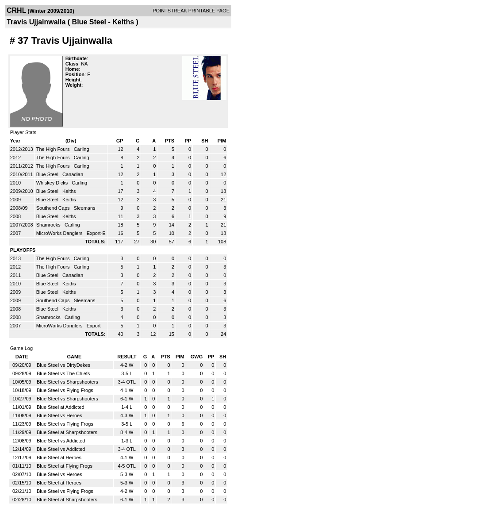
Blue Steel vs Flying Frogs (65, 390)
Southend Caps (53, 208)
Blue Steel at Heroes (59, 457)
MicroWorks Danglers (60, 233)
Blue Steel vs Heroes (59, 415)
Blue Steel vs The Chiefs (63, 373)
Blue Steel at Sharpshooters (67, 432)
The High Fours (53, 149)
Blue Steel (48, 174)
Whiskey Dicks (52, 182)
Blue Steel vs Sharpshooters (67, 381)
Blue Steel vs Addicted (61, 440)
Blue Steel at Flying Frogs (64, 466)
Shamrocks (49, 224)
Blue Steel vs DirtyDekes (63, 365)
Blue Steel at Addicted (60, 407)
